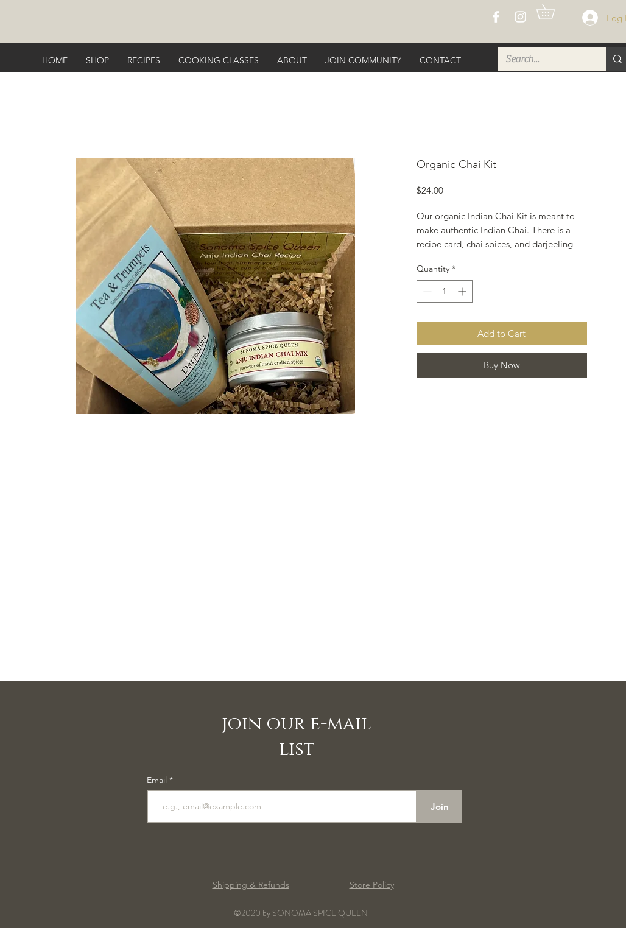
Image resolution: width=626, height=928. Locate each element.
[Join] (439, 806)
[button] (553, 11)
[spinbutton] (444, 291)
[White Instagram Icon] (520, 16)
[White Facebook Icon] (496, 16)
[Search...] (542, 59)
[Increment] (463, 291)
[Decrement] (426, 291)
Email (158, 780)
